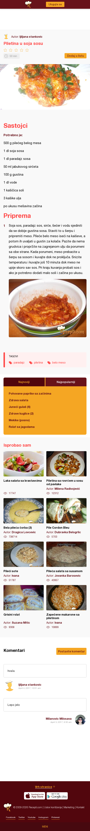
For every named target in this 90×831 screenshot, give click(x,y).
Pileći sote (24, 562)
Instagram (43, 817)
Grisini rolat (24, 607)
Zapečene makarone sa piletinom (66, 607)
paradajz (19, 362)
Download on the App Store (34, 795)
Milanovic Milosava (59, 718)
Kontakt (80, 807)
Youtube (31, 817)
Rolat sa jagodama (22, 426)
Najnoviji (24, 382)
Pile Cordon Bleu (66, 518)
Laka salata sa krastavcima (24, 473)
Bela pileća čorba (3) (24, 518)
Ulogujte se (55, 4)
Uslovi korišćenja (53, 807)
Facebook (10, 817)
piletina (38, 362)
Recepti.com (8, 807)
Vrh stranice (43, 786)
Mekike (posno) (19, 420)
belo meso (59, 362)
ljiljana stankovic (30, 36)
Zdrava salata (18, 400)
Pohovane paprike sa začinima (30, 393)
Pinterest (55, 817)
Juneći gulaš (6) (19, 406)
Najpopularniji (66, 382)
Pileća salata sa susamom (66, 562)
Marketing (69, 807)
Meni (45, 826)
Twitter (21, 817)
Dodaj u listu (75, 55)
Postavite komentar (71, 651)
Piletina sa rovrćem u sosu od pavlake (66, 473)
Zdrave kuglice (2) (21, 413)
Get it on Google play (57, 795)
